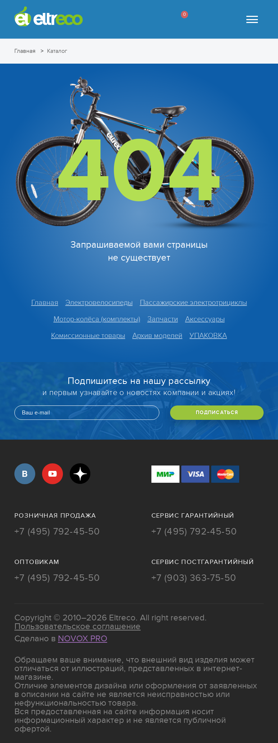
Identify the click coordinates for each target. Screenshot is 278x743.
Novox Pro (82, 638)
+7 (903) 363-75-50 (194, 578)
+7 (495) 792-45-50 (57, 531)
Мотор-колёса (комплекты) (97, 319)
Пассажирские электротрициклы (193, 302)
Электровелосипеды (99, 302)
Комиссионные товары (88, 335)
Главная (44, 302)
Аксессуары (205, 319)
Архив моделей (157, 335)
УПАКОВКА (208, 335)
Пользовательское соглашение (77, 626)
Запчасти (162, 319)
